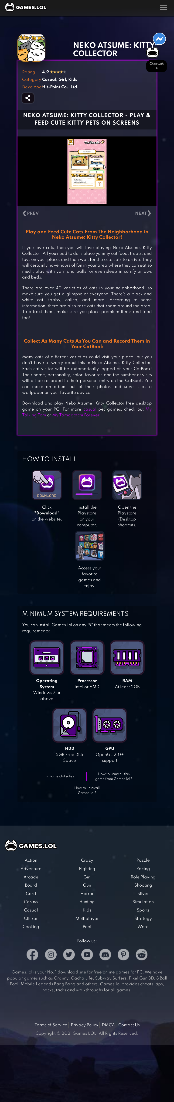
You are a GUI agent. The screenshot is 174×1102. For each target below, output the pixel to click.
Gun (87, 885)
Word (143, 927)
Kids (87, 910)
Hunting (87, 902)
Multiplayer (87, 919)
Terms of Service (50, 1025)
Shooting (143, 885)
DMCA (108, 1025)
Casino (31, 902)
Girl (87, 877)
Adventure (30, 869)
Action (31, 860)
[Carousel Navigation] (87, 213)
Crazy (87, 860)
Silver (143, 894)
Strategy (143, 919)
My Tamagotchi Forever (75, 415)
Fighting (87, 869)
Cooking (31, 927)
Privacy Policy (84, 1025)
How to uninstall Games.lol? (87, 790)
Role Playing (143, 877)
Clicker (31, 919)
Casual (31, 910)
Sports (143, 910)
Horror (87, 894)
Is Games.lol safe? (60, 776)
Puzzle (143, 860)
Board (31, 885)
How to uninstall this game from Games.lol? (113, 776)
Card (31, 894)
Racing (143, 869)
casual (89, 409)
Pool (87, 927)
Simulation (143, 902)
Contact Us (129, 1025)
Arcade (31, 877)
